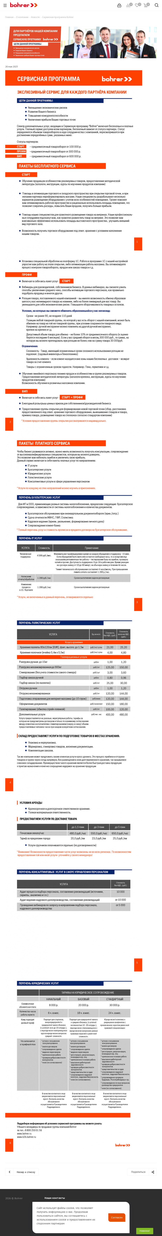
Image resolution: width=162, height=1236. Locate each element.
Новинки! (145, 1230)
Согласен (117, 1217)
